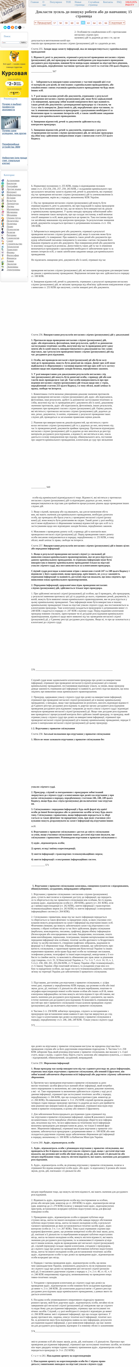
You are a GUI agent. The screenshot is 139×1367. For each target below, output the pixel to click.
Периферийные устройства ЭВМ (11, 145)
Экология (11, 264)
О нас (44, 3)
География (12, 186)
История (11, 197)
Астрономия (13, 180)
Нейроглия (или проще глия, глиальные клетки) (14, 160)
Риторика (11, 235)
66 (106, 23)
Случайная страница (93, 3)
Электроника (13, 269)
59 (66, 23)
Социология (13, 238)
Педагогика (13, 220)
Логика (10, 206)
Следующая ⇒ (117, 22)
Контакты (108, 2)
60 (72, 23)
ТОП (68, 2)
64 (94, 23)
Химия (10, 261)
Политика (12, 223)
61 (78, 23)
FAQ (119, 2)
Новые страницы (79, 3)
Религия (11, 232)
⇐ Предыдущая (43, 22)
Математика (13, 209)
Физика (10, 252)
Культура (11, 200)
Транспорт (12, 249)
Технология (13, 246)
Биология (12, 183)
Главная (35, 2)
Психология (13, 229)
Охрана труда (14, 218)
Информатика (14, 194)
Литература (13, 203)
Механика (12, 215)
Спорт (10, 241)
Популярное (56, 2)
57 (54, 23)
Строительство (14, 243)
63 (88, 23)
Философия (13, 255)
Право (10, 226)
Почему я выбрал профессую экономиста (11, 107)
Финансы (11, 258)
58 (60, 23)
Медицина (12, 212)
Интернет (12, 192)
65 (100, 23)
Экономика (12, 266)
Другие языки (14, 189)
